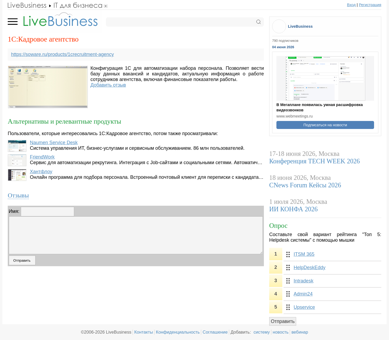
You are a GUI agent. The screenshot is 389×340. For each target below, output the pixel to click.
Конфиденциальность (178, 332)
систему (261, 332)
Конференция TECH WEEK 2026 (314, 161)
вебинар (299, 332)
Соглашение (215, 332)
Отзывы (18, 195)
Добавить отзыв (108, 85)
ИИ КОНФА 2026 (293, 209)
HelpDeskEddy (310, 267)
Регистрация (370, 5)
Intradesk (303, 281)
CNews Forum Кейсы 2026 (305, 185)
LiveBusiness (300, 26)
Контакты (143, 332)
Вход (351, 5)
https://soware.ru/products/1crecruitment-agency (62, 54)
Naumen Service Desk (54, 142)
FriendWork (42, 157)
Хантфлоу (41, 171)
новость (280, 332)
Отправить (283, 321)
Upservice (304, 307)
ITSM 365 (304, 254)
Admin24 (303, 294)
